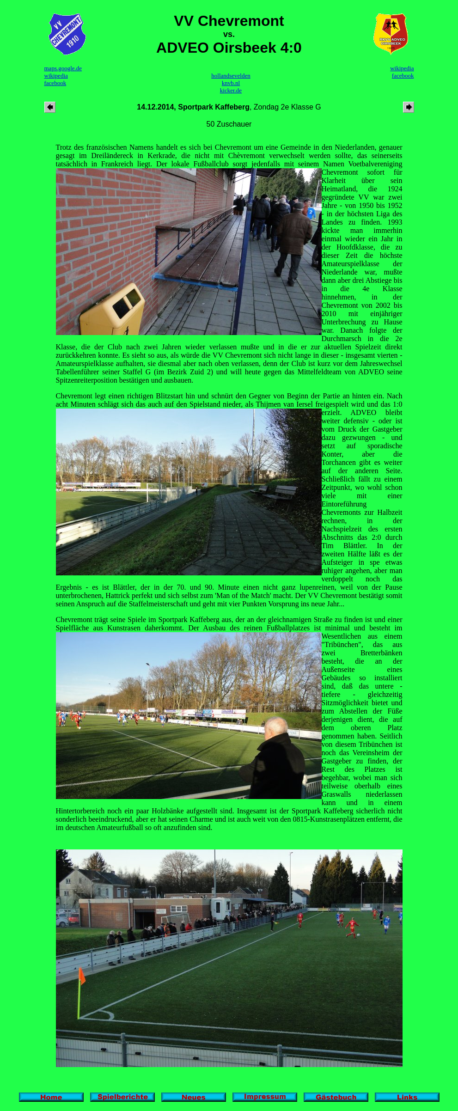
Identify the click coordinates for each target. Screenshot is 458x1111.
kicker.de (231, 90)
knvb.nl (231, 82)
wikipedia (56, 75)
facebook (55, 82)
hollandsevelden (230, 75)
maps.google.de (63, 68)
